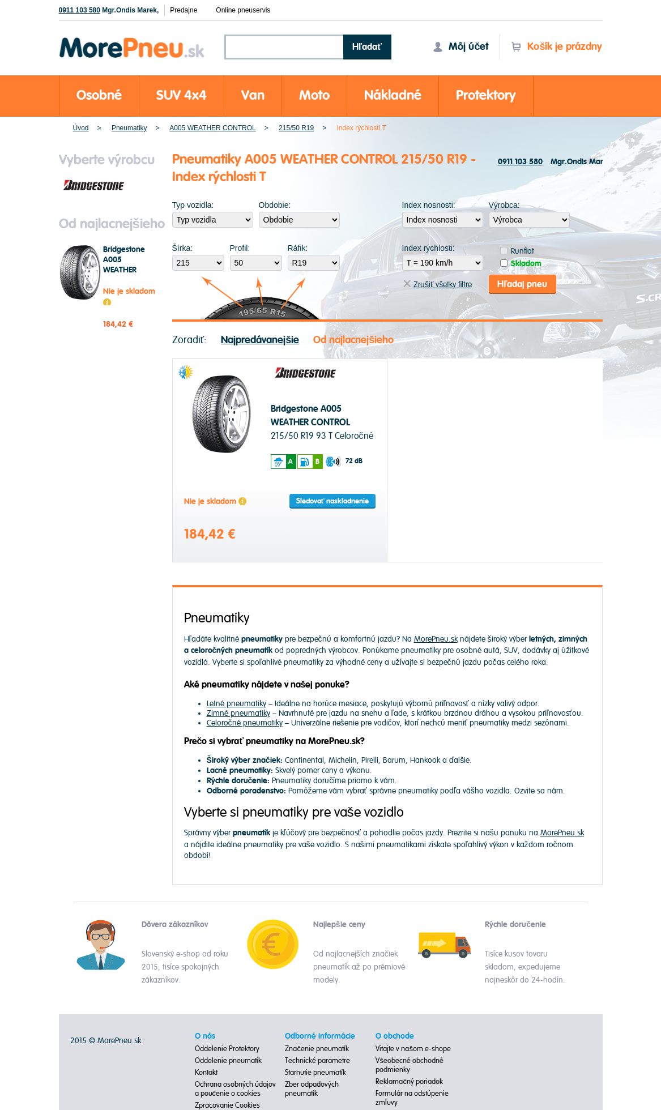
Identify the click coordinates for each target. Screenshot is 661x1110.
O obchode (395, 1036)
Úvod (81, 128)
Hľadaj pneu (522, 284)
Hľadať (367, 47)
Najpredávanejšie (260, 340)
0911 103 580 (79, 10)
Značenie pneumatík (317, 1048)
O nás (205, 1036)
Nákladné (392, 95)
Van (253, 95)
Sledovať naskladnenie (332, 501)
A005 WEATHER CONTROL (212, 128)
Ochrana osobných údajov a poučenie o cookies (235, 1089)
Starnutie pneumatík (315, 1072)
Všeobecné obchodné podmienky (409, 1065)
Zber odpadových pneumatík (312, 1089)
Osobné (99, 95)
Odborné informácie (320, 1036)
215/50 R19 (296, 128)
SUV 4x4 (181, 95)
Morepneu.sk (132, 39)
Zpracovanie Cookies (227, 1105)
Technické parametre (317, 1060)
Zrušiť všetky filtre (437, 284)
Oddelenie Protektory (227, 1048)
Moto (314, 95)
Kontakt (206, 1072)
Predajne (183, 10)
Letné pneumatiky (236, 703)
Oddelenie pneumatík (228, 1060)
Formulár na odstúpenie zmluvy (412, 1098)
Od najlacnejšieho (353, 340)
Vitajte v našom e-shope (413, 1048)
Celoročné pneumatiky (245, 723)
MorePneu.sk (436, 639)
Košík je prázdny (556, 46)
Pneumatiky (129, 128)
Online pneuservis (243, 10)
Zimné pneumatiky (238, 713)
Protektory (486, 95)
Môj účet (460, 46)
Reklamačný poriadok (409, 1081)
